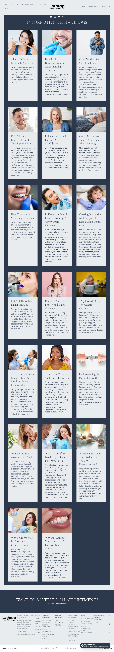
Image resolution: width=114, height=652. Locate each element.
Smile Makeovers (59, 621)
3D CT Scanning (87, 618)
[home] (57, 6)
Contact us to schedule (57, 604)
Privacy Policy (44, 648)
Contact (38, 632)
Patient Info (38, 622)
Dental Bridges (74, 631)
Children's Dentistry (46, 621)
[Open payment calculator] (95, 645)
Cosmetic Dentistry (59, 617)
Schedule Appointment (89, 7)
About (37, 619)
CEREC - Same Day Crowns (73, 628)
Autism (96, 622)
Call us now (105, 7)
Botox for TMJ (86, 624)
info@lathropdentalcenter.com (26, 634)
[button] (19, 5)
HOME (37, 616)
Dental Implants (71, 639)
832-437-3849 (21, 631)
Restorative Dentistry (72, 617)
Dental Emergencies (47, 630)
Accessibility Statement (69, 648)
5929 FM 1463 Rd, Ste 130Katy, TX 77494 (25, 617)
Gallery (38, 629)
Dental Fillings (48, 634)
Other (83, 616)
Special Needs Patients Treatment (99, 618)
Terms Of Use (54, 648)
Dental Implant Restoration (74, 635)
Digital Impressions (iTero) (85, 628)
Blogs (37, 626)
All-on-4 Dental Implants (71, 622)
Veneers (58, 625)
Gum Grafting (86, 633)
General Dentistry (46, 617)
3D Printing (85, 621)
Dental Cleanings (46, 626)
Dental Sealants (45, 637)
